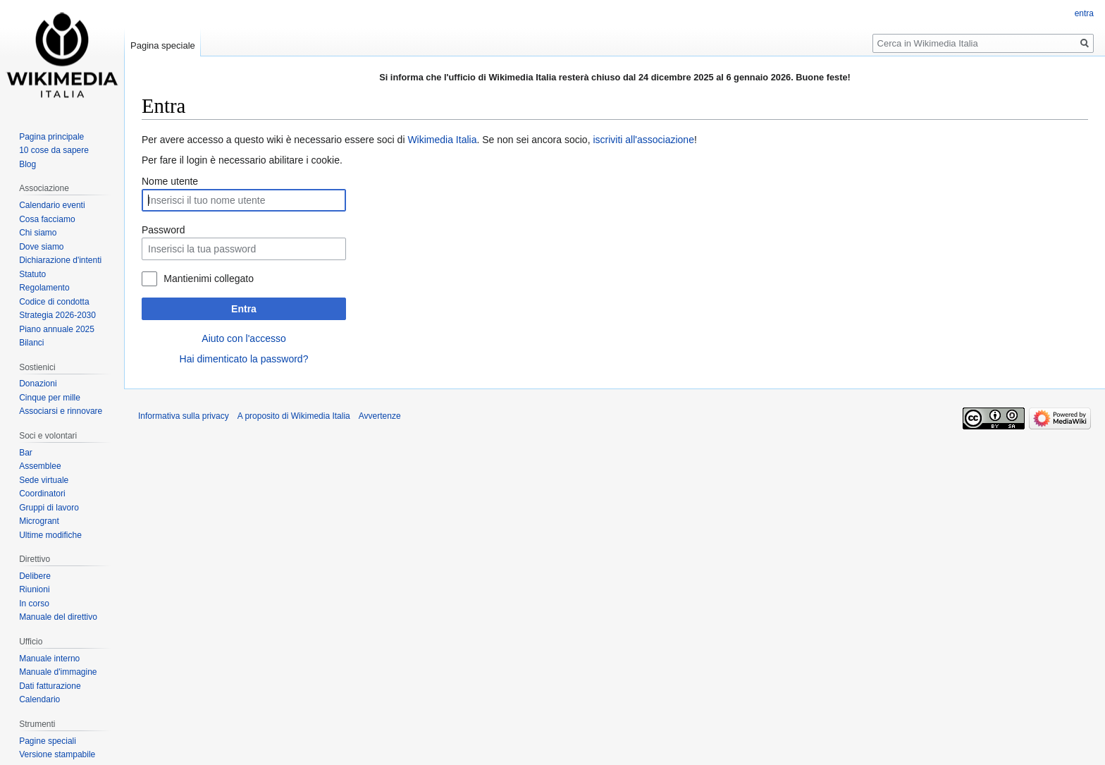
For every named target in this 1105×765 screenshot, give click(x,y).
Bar (25, 453)
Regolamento (44, 288)
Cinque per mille (49, 398)
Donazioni (37, 383)
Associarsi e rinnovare (60, 411)
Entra (244, 308)
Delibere (35, 576)
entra (1084, 13)
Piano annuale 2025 (56, 329)
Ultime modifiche (50, 535)
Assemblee (40, 466)
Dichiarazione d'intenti (60, 260)
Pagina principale (51, 137)
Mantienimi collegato (208, 278)
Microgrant (39, 521)
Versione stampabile (57, 754)
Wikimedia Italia (441, 139)
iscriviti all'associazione (643, 139)
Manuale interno (49, 658)
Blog (27, 164)
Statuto (32, 274)
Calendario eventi (52, 205)
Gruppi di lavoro (49, 508)
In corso (34, 603)
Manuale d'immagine (58, 672)
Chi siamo (37, 233)
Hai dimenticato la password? (244, 359)
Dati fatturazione (49, 686)
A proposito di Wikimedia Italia (293, 416)
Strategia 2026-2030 (57, 315)
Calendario (39, 699)
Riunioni (34, 589)
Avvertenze (380, 416)
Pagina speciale (162, 45)
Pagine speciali (47, 741)
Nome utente (170, 181)
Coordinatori (42, 493)
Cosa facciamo (47, 219)
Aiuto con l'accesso (243, 338)
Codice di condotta (54, 302)
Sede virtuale (43, 480)
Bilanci (31, 343)
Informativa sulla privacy (183, 416)
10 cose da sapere (54, 150)
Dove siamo (41, 247)
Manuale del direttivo (58, 617)
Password (163, 229)
